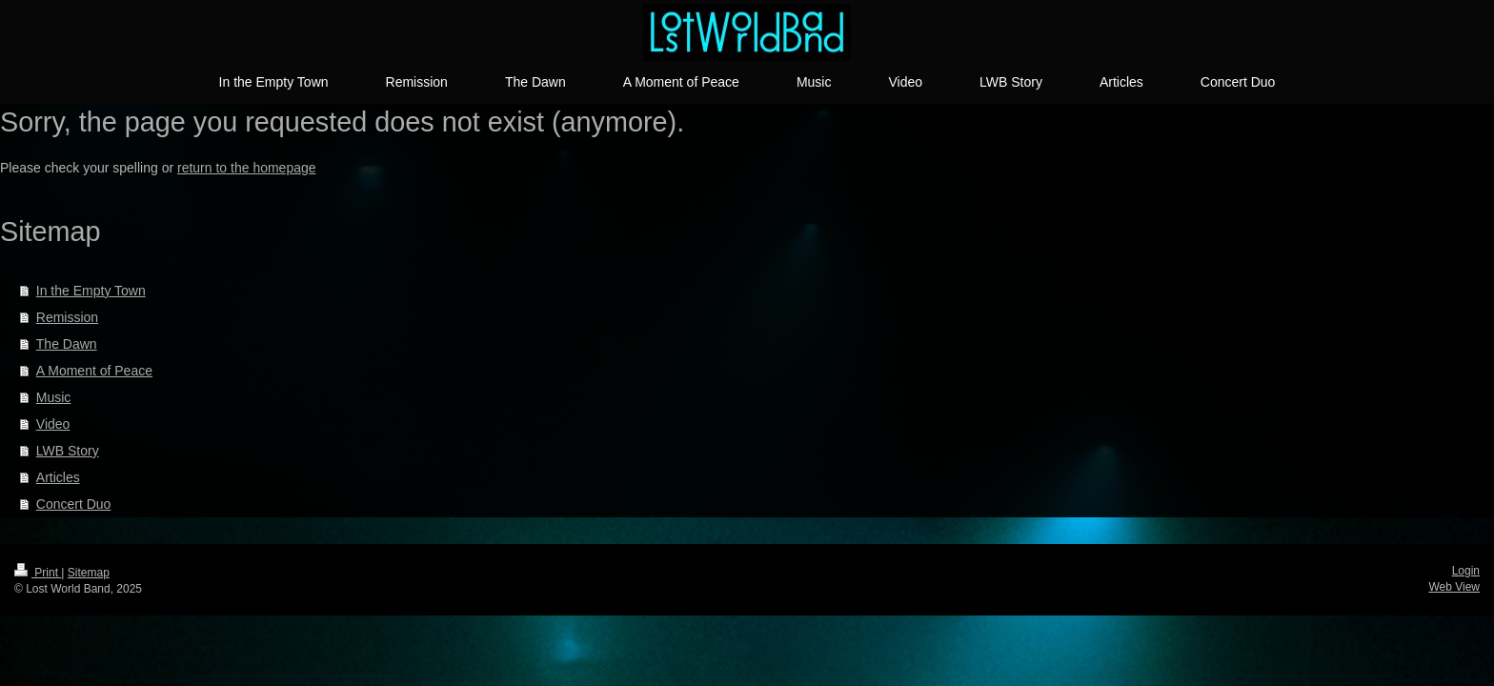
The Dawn (66, 344)
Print (37, 572)
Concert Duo (73, 504)
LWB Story (67, 450)
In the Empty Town (91, 290)
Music (53, 397)
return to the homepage (246, 167)
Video (53, 424)
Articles (58, 477)
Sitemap (89, 572)
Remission (67, 317)
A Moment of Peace (94, 370)
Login (1466, 570)
